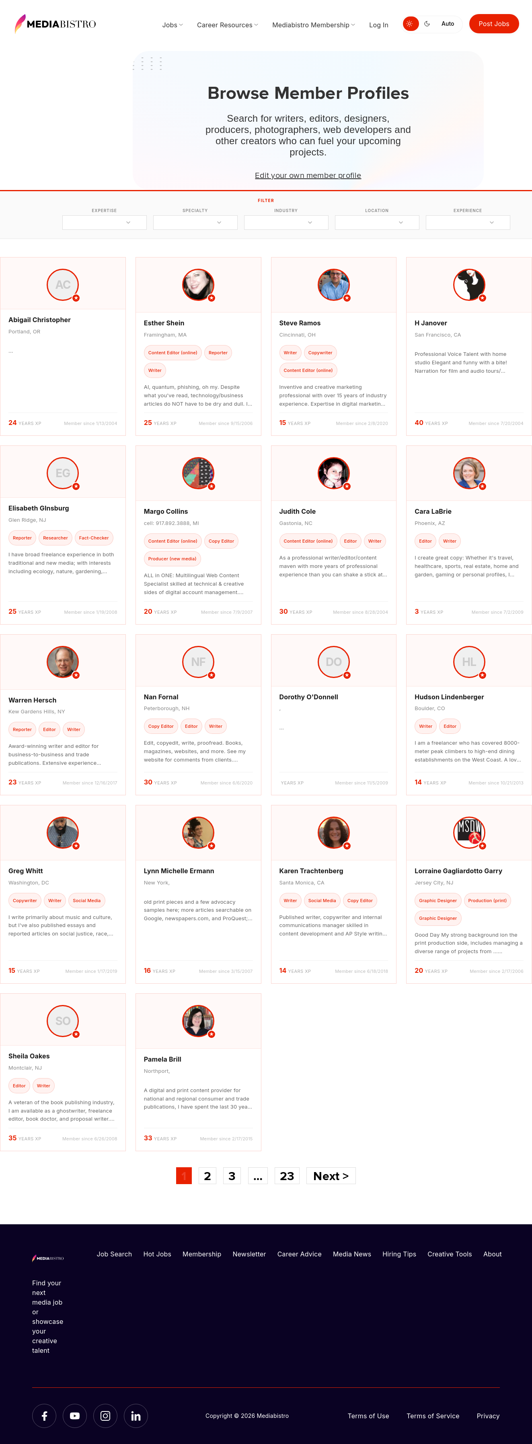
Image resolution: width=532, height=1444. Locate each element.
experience (468, 210)
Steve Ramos (300, 323)
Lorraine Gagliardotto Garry (458, 871)
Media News (352, 1254)
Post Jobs (494, 24)
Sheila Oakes (29, 1056)
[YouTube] (75, 1416)
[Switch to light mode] (411, 23)
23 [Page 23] (287, 1176)
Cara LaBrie (433, 511)
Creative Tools (449, 1254)
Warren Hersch (32, 700)
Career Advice (299, 1254)
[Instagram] (105, 1416)
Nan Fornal (161, 697)
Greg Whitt (25, 871)
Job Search (114, 1254)
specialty (195, 210)
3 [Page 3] (232, 1176)
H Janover (431, 323)
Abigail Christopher (39, 320)
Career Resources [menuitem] (225, 25)
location (376, 210)
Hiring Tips (399, 1254)
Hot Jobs (157, 1254)
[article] (63, 346)
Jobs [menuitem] (169, 25)
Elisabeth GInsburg (38, 508)
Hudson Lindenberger (449, 697)
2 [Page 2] (207, 1176)
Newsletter (249, 1254)
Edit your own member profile (308, 175)
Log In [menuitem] (378, 25)
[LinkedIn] (136, 1416)
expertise (104, 210)
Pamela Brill (162, 1059)
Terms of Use (368, 1416)
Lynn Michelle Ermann (179, 871)
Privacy (488, 1416)
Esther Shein (164, 323)
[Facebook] (44, 1416)
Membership (202, 1254)
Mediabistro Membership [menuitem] (310, 25)
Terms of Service (433, 1416)
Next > (331, 1176)
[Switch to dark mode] (429, 23)
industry (286, 210)
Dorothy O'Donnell (309, 697)
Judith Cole (297, 511)
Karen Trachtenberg (311, 871)
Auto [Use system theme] (448, 23)
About (492, 1254)
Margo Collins (166, 511)
